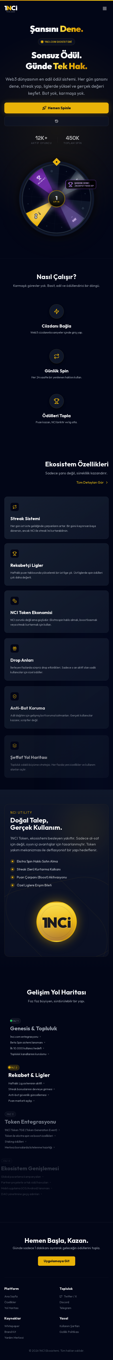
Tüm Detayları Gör (92, 482)
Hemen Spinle (56, 108)
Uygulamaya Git (56, 1261)
